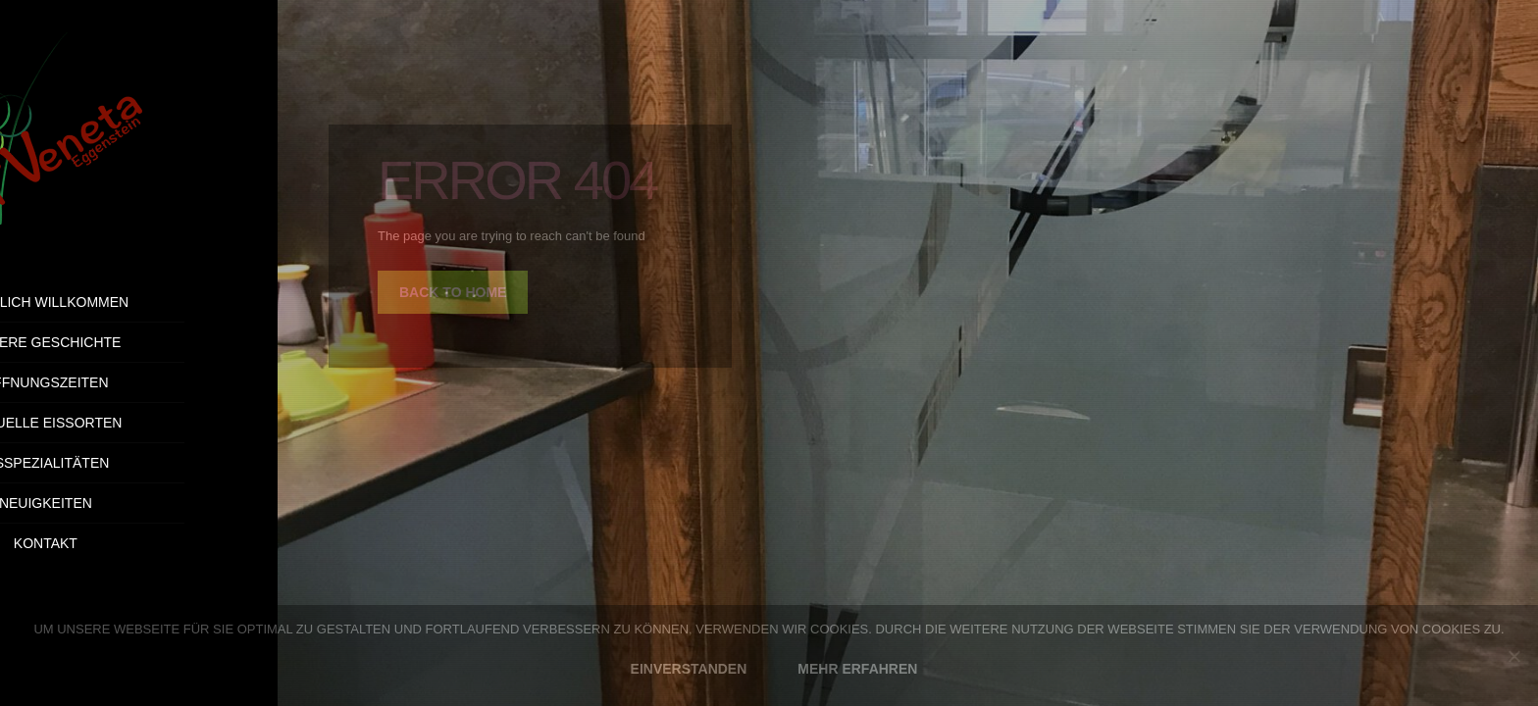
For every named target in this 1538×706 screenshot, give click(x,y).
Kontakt (192, 543)
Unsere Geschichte (138, 342)
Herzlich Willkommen (139, 302)
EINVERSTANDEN (689, 669)
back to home (452, 292)
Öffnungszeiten (138, 382)
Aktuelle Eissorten (138, 422)
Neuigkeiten (138, 503)
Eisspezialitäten (139, 463)
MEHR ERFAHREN (857, 669)
